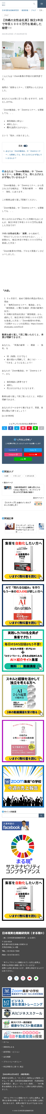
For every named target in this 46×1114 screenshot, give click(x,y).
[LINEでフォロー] (36, 978)
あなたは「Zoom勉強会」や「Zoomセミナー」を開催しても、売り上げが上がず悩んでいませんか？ (24, 154)
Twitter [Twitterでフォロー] (33, 450)
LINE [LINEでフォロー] (23, 459)
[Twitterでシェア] (4, 428)
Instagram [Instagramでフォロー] (13, 454)
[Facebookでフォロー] (10, 978)
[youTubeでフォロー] (29, 978)
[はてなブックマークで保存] (16, 428)
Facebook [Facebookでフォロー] (13, 450)
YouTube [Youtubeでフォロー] (33, 454)
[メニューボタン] (3, 4)
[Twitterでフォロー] (16, 978)
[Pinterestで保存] (29, 428)
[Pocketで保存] (23, 428)
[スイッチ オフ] (34, 4)
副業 (6, 476)
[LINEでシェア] (35, 428)
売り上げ (17, 476)
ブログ (6, 15)
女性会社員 (30, 476)
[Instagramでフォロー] (23, 978)
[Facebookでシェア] (10, 428)
